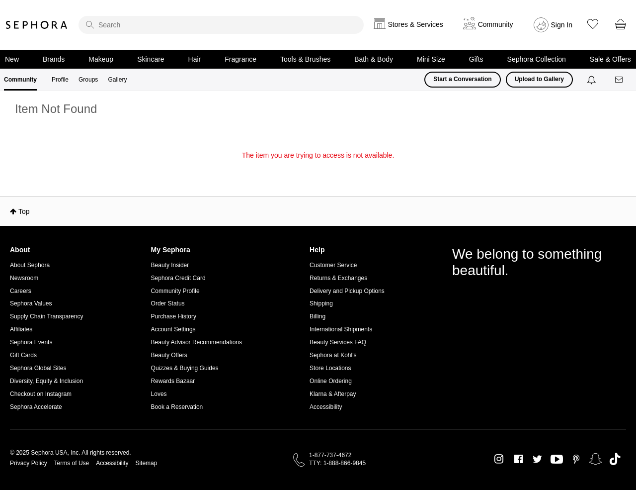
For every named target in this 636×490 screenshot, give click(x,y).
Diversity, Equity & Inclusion (46, 381)
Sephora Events (31, 342)
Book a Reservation (177, 406)
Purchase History (173, 316)
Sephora (37, 25)
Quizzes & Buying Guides (185, 368)
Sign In (562, 25)
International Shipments (341, 329)
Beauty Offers (169, 355)
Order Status (168, 303)
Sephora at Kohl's (333, 355)
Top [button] (24, 211)
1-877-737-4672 (330, 455)
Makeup (100, 59)
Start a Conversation (462, 79)
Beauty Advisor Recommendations (196, 342)
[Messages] (620, 80)
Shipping (321, 303)
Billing (317, 316)
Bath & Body (373, 59)
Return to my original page (318, 169)
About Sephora (30, 265)
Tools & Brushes (305, 59)
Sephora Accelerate (36, 406)
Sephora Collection (536, 59)
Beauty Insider (170, 265)
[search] (221, 25)
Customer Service (333, 265)
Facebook (518, 459)
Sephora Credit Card (178, 278)
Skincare (150, 59)
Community (20, 79)
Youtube (557, 460)
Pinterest (576, 459)
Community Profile (175, 291)
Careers (20, 291)
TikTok (615, 459)
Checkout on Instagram (41, 394)
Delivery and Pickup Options (347, 291)
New (12, 59)
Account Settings (173, 329)
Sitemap (146, 463)
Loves (159, 394)
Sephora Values (31, 303)
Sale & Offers (610, 59)
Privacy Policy (28, 463)
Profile (60, 79)
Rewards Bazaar (173, 381)
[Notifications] (592, 79)
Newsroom (24, 278)
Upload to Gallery (539, 79)
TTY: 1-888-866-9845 (337, 463)
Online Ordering (331, 381)
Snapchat (595, 459)
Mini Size (431, 59)
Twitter (537, 459)
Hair (194, 59)
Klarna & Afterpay (333, 394)
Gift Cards (23, 355)
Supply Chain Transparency (46, 316)
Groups (88, 79)
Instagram (499, 459)
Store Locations (330, 368)
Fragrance (240, 59)
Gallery (117, 79)
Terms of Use (71, 463)
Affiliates (21, 329)
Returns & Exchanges (338, 278)
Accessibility (326, 406)
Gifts (476, 59)
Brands (54, 59)
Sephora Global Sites (38, 368)
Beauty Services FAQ (338, 342)
